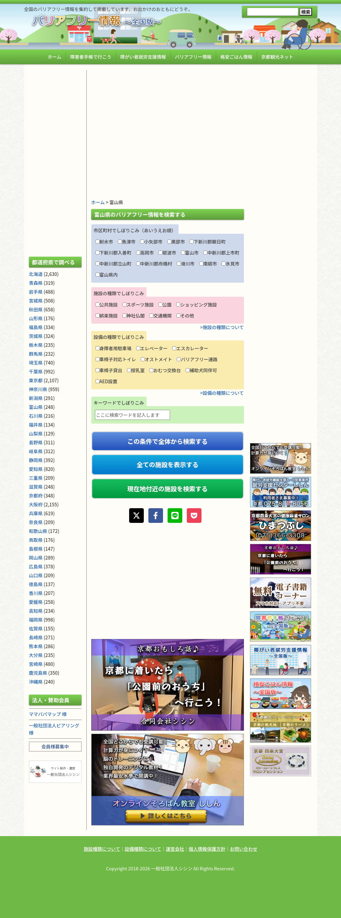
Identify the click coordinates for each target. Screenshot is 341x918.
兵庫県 (36, 513)
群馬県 (36, 354)
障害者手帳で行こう (90, 56)
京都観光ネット (277, 56)
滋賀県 (36, 486)
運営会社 (175, 849)
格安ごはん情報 (236, 56)
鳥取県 (36, 540)
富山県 (36, 407)
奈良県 (36, 522)
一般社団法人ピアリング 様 (54, 729)
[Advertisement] (167, 113)
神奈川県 (38, 389)
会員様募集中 (55, 746)
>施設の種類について (222, 327)
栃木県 (36, 345)
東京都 (36, 380)
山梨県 (36, 433)
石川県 (36, 416)
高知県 (36, 611)
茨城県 (36, 336)
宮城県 (36, 300)
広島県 (36, 566)
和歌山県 (38, 531)
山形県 (36, 318)
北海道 (36, 274)
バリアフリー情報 (193, 56)
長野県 (36, 442)
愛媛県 (36, 602)
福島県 (36, 327)
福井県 (36, 424)
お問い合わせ (243, 849)
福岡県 (36, 619)
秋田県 (36, 309)
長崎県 (36, 637)
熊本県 (36, 646)
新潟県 (36, 398)
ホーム (54, 56)
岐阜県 (36, 451)
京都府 (36, 495)
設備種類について (143, 849)
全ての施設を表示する (167, 464)
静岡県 (36, 460)
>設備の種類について (222, 393)
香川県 (36, 593)
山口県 (36, 575)
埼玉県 (36, 362)
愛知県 (36, 469)
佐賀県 (36, 628)
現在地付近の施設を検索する (167, 488)
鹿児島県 (38, 673)
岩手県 (36, 291)
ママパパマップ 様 (48, 714)
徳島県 (36, 584)
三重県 (36, 478)
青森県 (36, 283)
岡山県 (36, 557)
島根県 (36, 548)
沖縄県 (36, 681)
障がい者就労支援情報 (143, 56)
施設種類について (102, 849)
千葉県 (36, 371)
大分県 (36, 655)
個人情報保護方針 (207, 849)
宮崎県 (36, 664)
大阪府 (36, 504)
